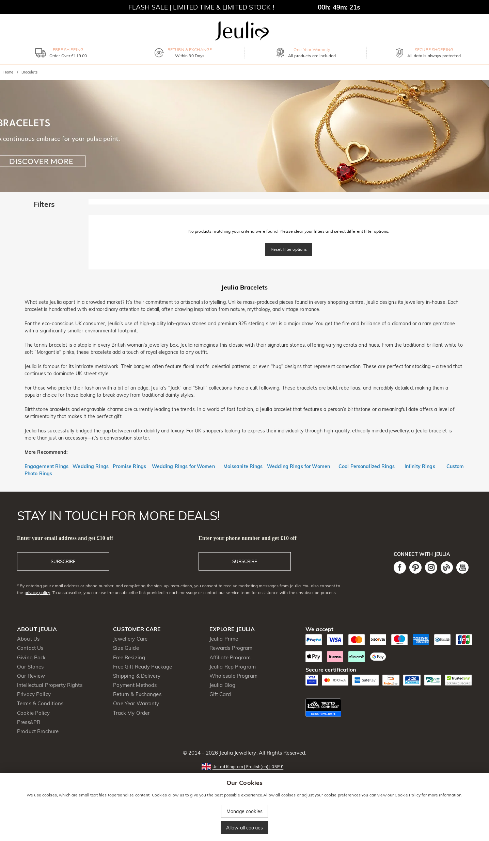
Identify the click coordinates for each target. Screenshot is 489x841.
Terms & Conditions (40, 703)
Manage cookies (244, 811)
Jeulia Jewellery (237, 752)
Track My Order (131, 713)
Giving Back (31, 657)
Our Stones (30, 666)
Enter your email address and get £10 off (65, 538)
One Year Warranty (136, 703)
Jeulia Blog (222, 685)
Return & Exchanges (137, 694)
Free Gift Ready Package (142, 666)
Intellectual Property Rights (49, 685)
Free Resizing (129, 657)
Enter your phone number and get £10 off (248, 538)
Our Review (31, 676)
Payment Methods (135, 685)
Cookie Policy (33, 713)
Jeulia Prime (223, 639)
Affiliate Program (230, 657)
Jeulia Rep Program (232, 666)
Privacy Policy (34, 694)
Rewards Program (231, 648)
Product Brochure (38, 731)
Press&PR (28, 722)
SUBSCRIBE (63, 561)
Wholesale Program (233, 676)
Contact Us (30, 648)
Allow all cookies (244, 828)
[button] (244, 766)
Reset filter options (289, 249)
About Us (28, 639)
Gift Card (220, 694)
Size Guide (126, 648)
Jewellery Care (130, 639)
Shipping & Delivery (136, 676)
